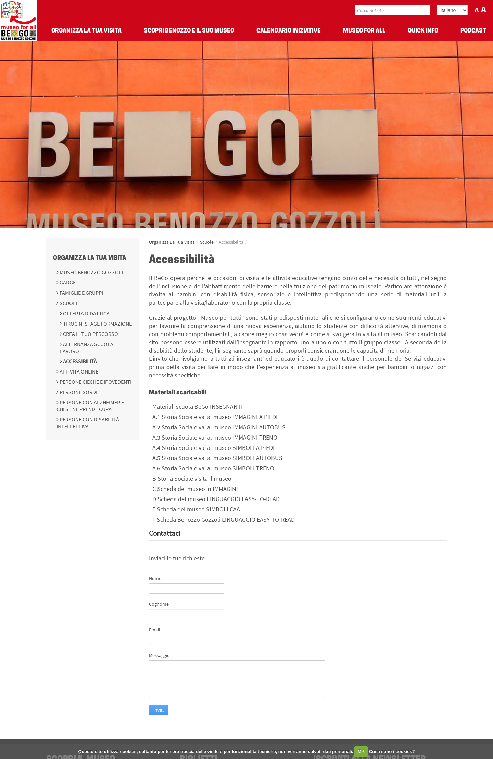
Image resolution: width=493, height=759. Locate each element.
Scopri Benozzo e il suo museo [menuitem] (189, 31)
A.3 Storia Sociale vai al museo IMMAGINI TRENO (214, 437)
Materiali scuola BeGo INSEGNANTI (197, 406)
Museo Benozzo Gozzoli (91, 272)
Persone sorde (79, 392)
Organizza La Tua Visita (89, 258)
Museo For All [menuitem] (364, 31)
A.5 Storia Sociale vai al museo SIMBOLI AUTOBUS (217, 458)
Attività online (78, 371)
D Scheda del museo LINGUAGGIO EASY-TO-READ (216, 499)
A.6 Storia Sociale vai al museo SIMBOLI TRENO (213, 468)
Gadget (69, 282)
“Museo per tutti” (221, 317)
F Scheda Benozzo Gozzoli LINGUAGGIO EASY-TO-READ (223, 519)
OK (361, 751)
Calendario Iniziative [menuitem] (288, 31)
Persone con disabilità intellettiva (87, 423)
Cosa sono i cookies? (392, 751)
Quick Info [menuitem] (423, 31)
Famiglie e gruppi (81, 292)
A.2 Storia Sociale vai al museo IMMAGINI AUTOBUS (219, 427)
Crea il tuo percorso (90, 333)
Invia (158, 710)
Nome (155, 578)
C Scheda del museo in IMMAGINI (195, 489)
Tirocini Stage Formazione (97, 323)
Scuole (68, 303)
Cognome (159, 604)
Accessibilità (79, 361)
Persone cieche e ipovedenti (95, 381)
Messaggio (159, 655)
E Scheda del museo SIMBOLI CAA (196, 509)
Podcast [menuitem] (473, 31)
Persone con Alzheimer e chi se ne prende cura (90, 406)
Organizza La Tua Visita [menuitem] (86, 31)
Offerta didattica (86, 313)
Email (154, 630)
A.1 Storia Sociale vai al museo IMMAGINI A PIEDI (215, 417)
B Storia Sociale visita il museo (191, 478)
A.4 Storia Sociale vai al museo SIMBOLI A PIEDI (213, 448)
